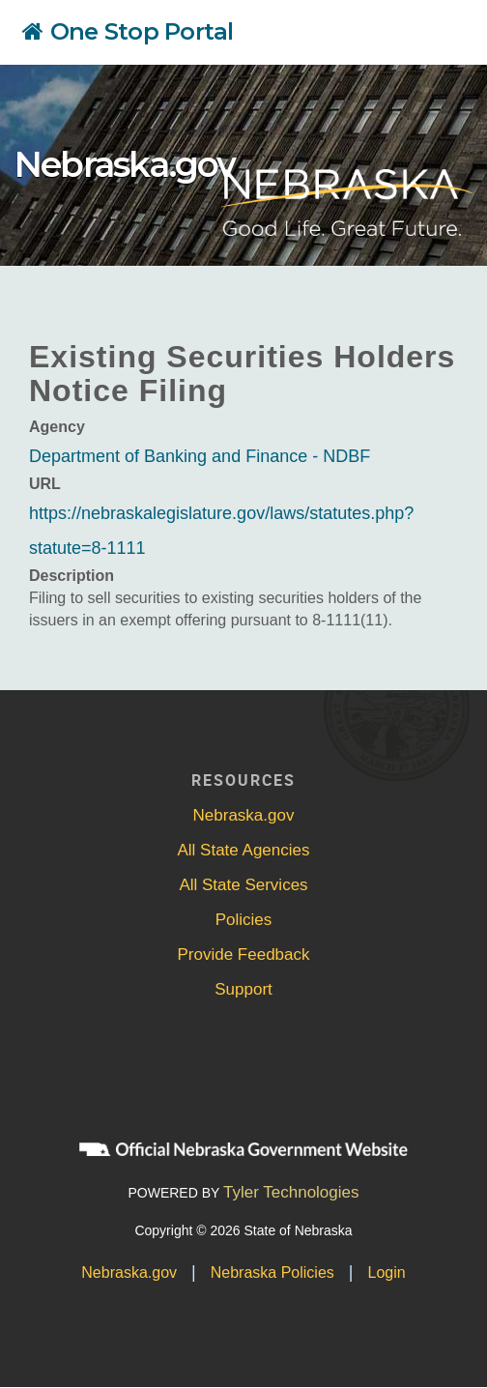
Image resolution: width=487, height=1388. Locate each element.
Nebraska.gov (124, 164)
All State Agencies (243, 850)
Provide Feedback (243, 954)
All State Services (243, 885)
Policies (243, 920)
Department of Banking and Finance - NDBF (199, 456)
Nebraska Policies (272, 1272)
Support (243, 989)
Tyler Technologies (291, 1192)
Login (387, 1272)
